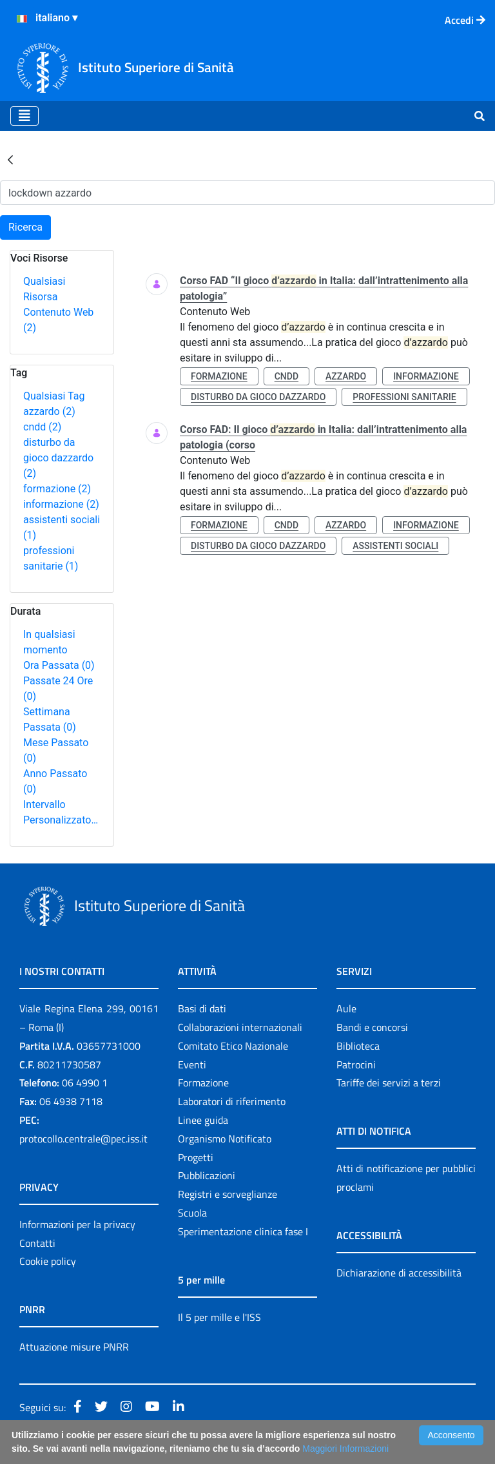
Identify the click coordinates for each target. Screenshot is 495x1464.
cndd (42, 427)
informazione (61, 504)
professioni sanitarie (404, 397)
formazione (57, 489)
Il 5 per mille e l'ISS (219, 1317)
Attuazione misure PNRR (74, 1346)
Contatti (37, 1243)
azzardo (49, 411)
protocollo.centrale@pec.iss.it (83, 1138)
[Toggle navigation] (24, 116)
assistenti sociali (395, 546)
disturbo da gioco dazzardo (58, 457)
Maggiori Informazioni (345, 1448)
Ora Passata (59, 665)
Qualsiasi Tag (53, 396)
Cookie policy (47, 1261)
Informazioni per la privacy (77, 1224)
